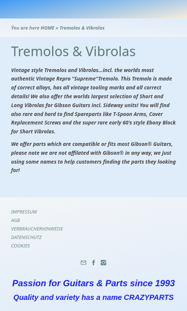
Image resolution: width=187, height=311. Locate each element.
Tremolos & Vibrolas (82, 27)
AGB (15, 220)
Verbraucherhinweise (37, 228)
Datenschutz (26, 237)
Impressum (24, 211)
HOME (47, 27)
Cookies (20, 245)
